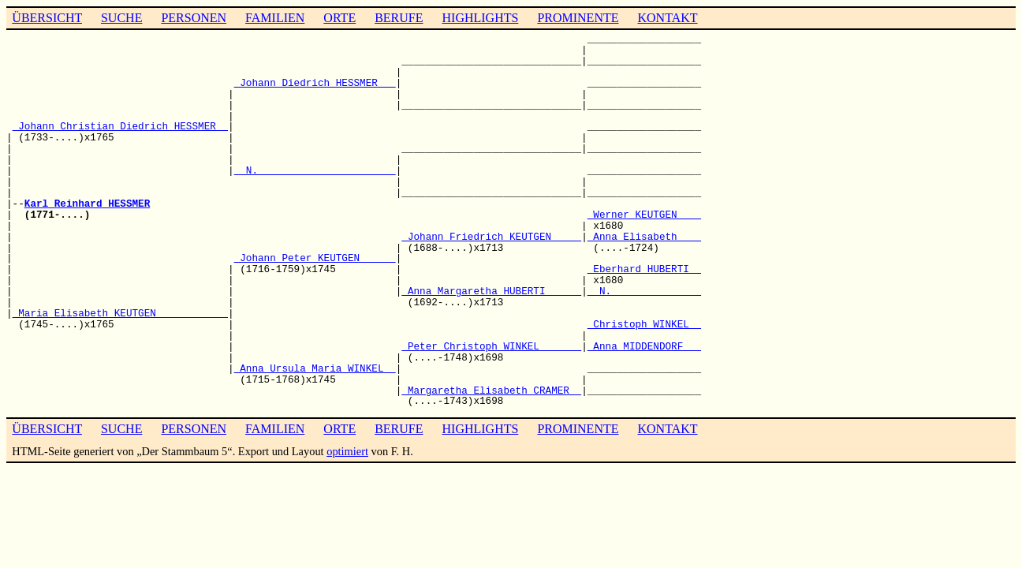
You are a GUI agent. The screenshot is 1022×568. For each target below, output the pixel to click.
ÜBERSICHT (47, 17)
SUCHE (121, 17)
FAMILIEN (274, 17)
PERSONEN (193, 17)
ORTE (339, 17)
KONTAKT (667, 17)
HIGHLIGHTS (480, 17)
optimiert (347, 451)
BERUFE (399, 17)
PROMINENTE (577, 17)
